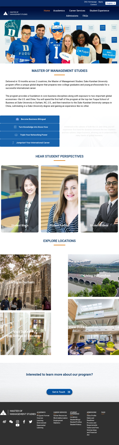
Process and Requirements (92, 424)
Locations (73, 417)
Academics (59, 10)
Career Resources (60, 415)
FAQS (103, 412)
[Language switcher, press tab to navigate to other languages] (110, 3)
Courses (40, 418)
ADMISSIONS (91, 412)
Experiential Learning (41, 426)
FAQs (85, 15)
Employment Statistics (58, 422)
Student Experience (100, 10)
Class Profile (91, 415)
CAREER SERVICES (60, 412)
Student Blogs (75, 419)
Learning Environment (41, 422)
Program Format (43, 415)
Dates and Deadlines (90, 419)
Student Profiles (76, 422)
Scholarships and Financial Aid (92, 432)
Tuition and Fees (93, 428)
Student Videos (75, 424)
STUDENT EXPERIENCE (74, 413)
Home (47, 10)
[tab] (30, 119)
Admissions (72, 15)
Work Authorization (60, 418)
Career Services (77, 10)
